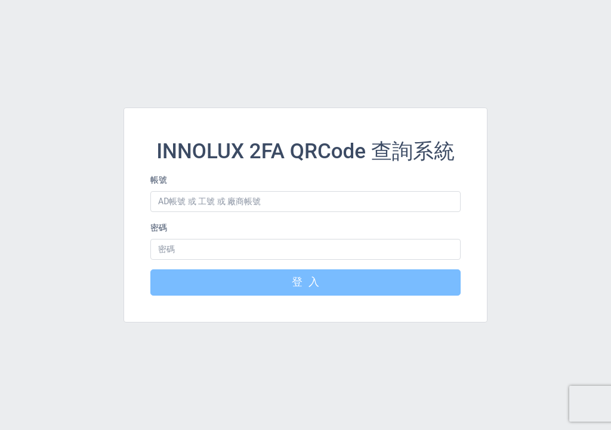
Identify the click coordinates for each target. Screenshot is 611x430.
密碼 (158, 227)
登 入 (306, 282)
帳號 (158, 180)
